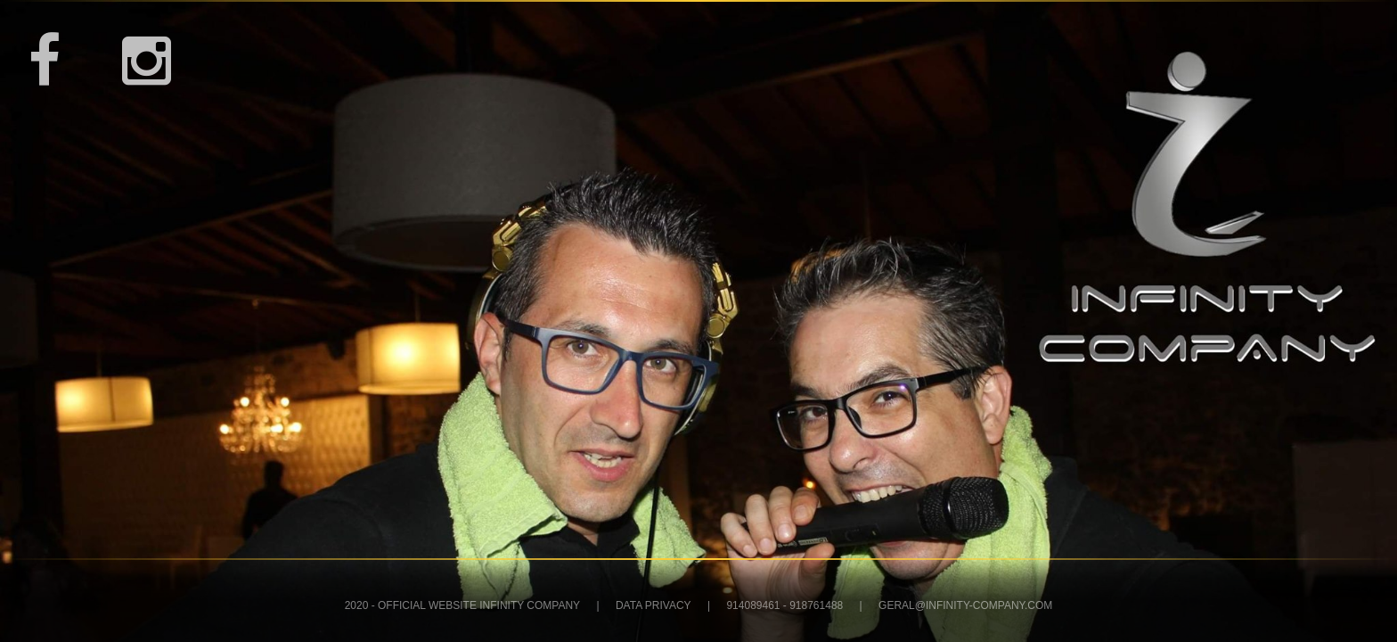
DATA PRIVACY (653, 605)
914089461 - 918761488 (784, 605)
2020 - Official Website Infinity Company (463, 605)
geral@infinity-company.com (965, 605)
